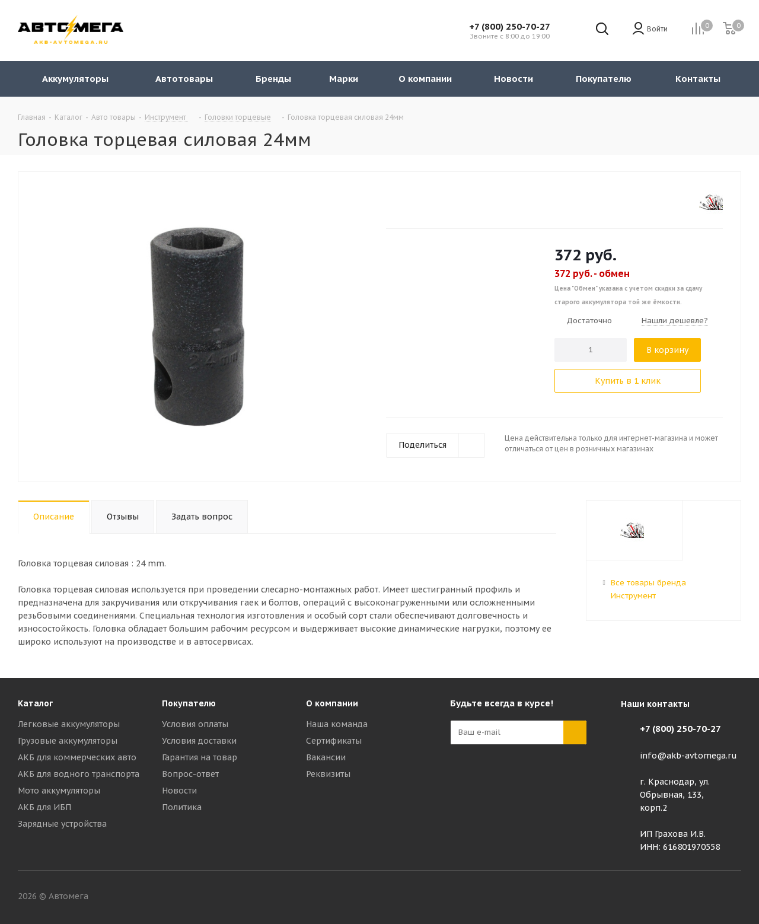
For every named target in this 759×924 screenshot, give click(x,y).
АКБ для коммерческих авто (77, 757)
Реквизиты (328, 774)
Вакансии (326, 757)
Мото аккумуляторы (59, 790)
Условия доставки (199, 740)
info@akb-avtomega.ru (688, 755)
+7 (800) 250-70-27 (509, 26)
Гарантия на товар (199, 757)
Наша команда (337, 724)
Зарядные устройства (62, 823)
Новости (179, 790)
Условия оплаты (195, 724)
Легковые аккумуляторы (69, 724)
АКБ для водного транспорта (78, 774)
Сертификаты (334, 740)
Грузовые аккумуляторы (67, 740)
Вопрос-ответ (190, 774)
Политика (182, 807)
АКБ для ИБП (44, 807)
